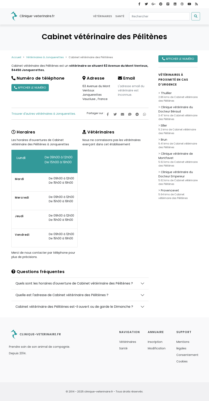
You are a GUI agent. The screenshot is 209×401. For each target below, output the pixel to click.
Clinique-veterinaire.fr (32, 16)
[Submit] (195, 16)
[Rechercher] (159, 16)
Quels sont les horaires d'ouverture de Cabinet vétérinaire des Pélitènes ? (74, 283)
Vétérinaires (102, 16)
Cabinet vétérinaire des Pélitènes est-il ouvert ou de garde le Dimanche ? (74, 306)
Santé (119, 16)
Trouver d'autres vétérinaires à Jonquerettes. (43, 114)
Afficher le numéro (30, 88)
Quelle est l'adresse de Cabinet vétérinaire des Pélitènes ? (62, 295)
